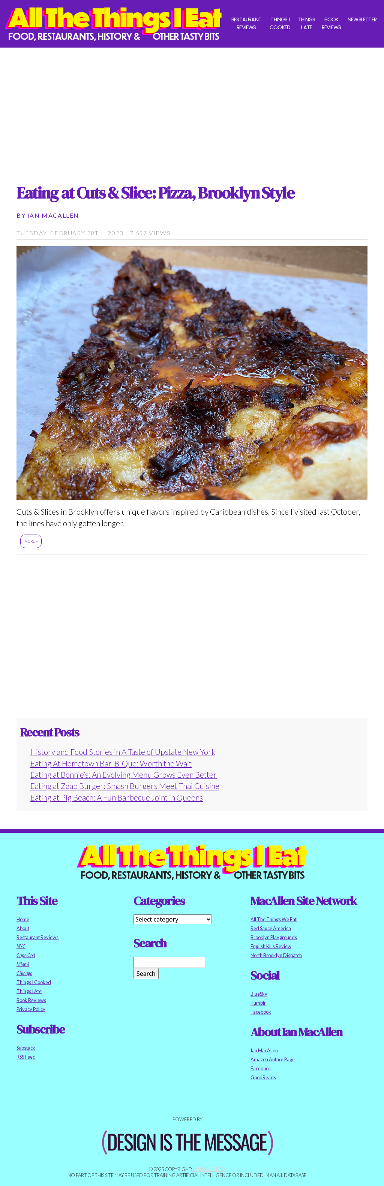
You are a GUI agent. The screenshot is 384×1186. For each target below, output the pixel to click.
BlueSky (258, 994)
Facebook (260, 1012)
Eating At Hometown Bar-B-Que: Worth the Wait (111, 763)
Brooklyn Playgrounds (273, 937)
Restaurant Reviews (246, 23)
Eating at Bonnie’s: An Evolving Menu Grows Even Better (123, 774)
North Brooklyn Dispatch (276, 955)
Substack (25, 1048)
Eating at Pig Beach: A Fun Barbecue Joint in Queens (116, 797)
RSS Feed (26, 1057)
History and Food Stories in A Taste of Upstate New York (122, 751)
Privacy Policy (30, 1009)
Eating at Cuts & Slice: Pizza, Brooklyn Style (155, 193)
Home (22, 919)
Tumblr (258, 1003)
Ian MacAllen (53, 215)
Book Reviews (331, 23)
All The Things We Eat (273, 919)
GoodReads (263, 1077)
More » (31, 541)
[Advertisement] (192, 109)
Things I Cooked (280, 23)
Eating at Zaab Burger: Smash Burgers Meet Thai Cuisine (124, 785)
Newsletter (362, 19)
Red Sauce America (270, 928)
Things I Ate (306, 23)
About (22, 928)
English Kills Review (270, 946)
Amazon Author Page (272, 1059)
